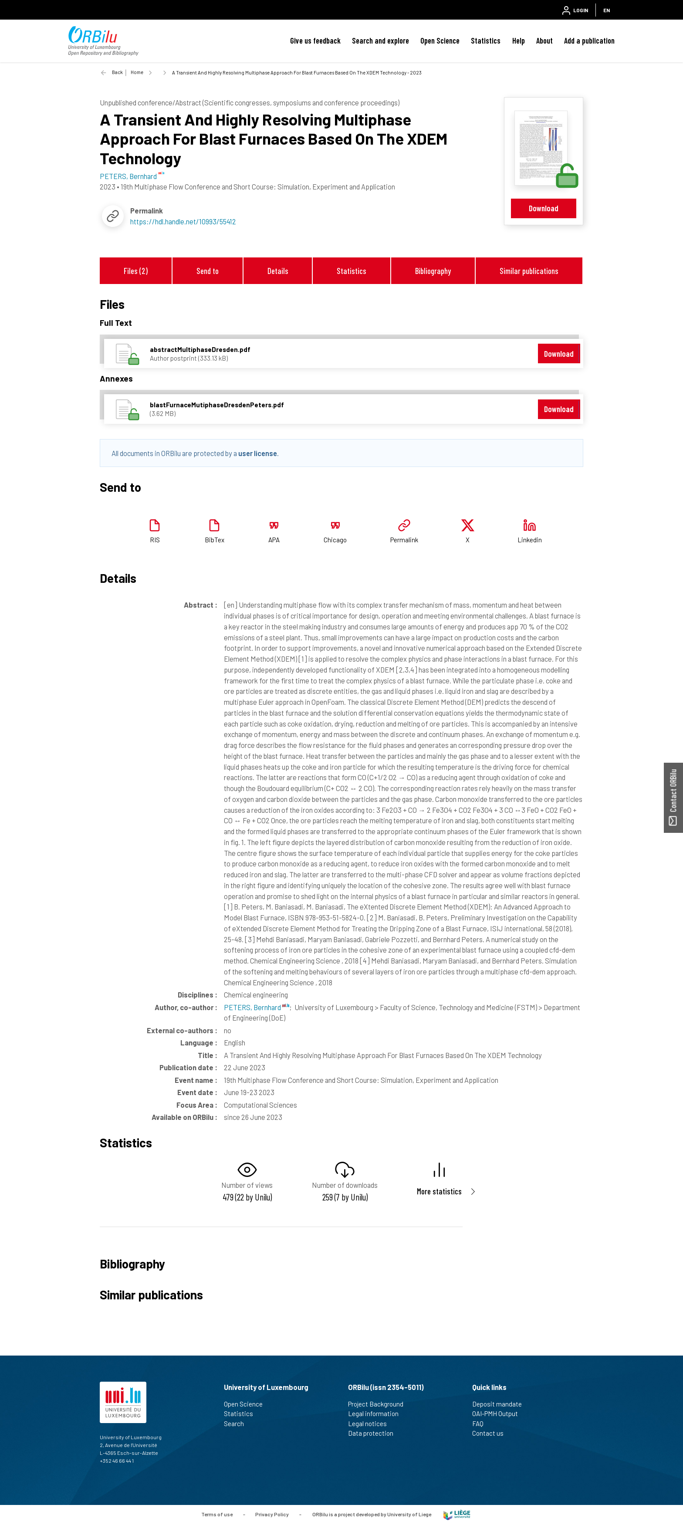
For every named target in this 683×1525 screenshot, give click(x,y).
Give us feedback (315, 40)
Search (237, 1423)
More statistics (439, 1191)
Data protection (374, 1433)
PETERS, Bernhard (256, 1007)
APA (274, 540)
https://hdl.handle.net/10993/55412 (183, 221)
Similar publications (529, 271)
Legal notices (371, 1423)
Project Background (379, 1404)
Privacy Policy (272, 1514)
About (544, 40)
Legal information (377, 1413)
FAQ (481, 1423)
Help (518, 40)
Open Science (440, 40)
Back (117, 72)
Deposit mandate (500, 1404)
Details (277, 271)
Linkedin (529, 540)
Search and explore (380, 40)
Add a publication (589, 40)
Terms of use (217, 1514)
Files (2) (136, 271)
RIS (155, 540)
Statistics (485, 40)
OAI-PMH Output (498, 1413)
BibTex (214, 540)
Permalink (404, 540)
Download (543, 208)
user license (257, 453)
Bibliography (433, 271)
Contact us (491, 1433)
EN (606, 10)
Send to (207, 271)
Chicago (335, 540)
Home (137, 72)
